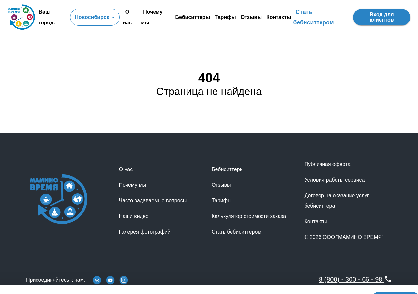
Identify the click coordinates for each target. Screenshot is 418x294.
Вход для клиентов (381, 17)
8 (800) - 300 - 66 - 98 (355, 279)
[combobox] (95, 17)
